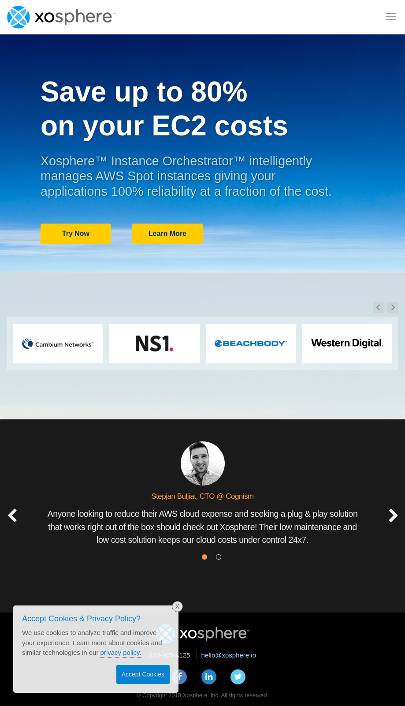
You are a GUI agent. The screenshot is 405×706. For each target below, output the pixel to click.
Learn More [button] (167, 233)
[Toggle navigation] (391, 16)
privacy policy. (120, 652)
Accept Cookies (143, 674)
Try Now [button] (75, 233)
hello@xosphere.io (228, 655)
